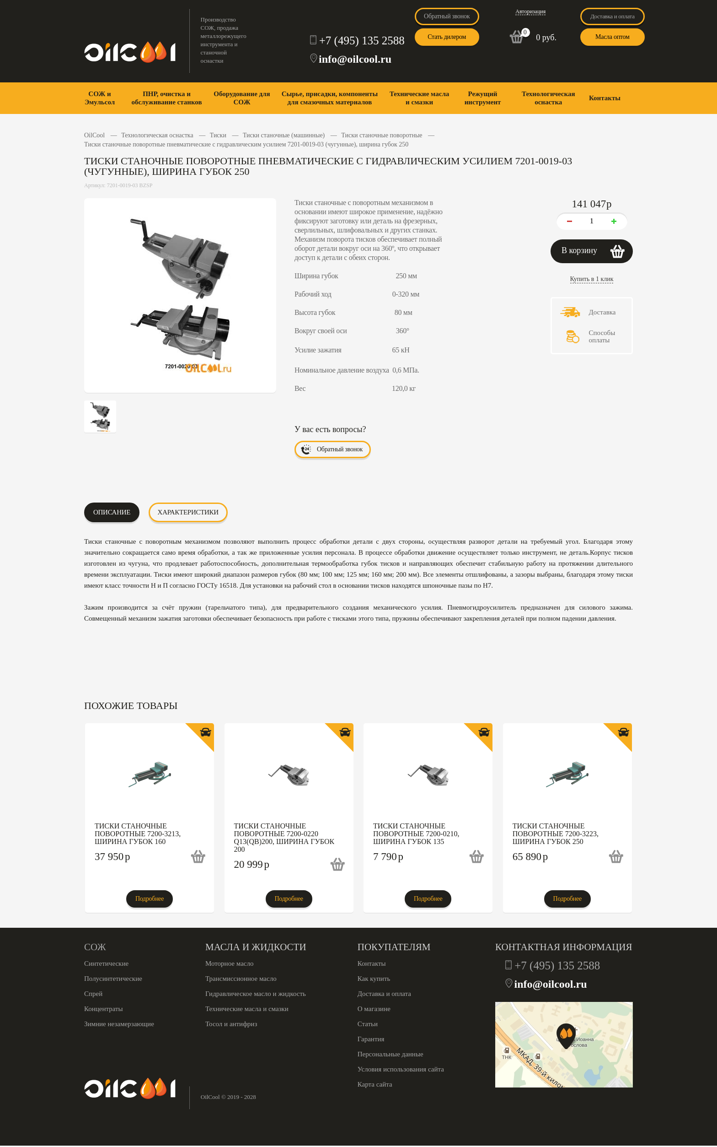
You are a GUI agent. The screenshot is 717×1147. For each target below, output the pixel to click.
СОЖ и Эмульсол (100, 98)
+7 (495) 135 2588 (362, 40)
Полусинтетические (113, 978)
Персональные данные (390, 1054)
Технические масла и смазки (419, 98)
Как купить (374, 978)
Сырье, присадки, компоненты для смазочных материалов (330, 98)
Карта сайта (375, 1084)
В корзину (579, 250)
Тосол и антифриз (231, 1024)
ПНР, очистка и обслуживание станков (166, 98)
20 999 (252, 864)
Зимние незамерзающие (119, 1024)
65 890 (530, 856)
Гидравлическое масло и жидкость (255, 993)
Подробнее (149, 898)
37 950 (112, 856)
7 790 (388, 856)
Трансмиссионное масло (241, 978)
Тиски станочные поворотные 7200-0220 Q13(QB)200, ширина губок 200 (284, 837)
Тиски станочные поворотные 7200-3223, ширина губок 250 (556, 833)
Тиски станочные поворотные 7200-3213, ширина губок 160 (138, 833)
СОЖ (95, 946)
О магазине (374, 1008)
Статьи (368, 1024)
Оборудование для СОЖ (242, 98)
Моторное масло (229, 963)
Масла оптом (612, 36)
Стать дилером (447, 36)
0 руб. (546, 37)
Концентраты (103, 1008)
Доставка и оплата (612, 16)
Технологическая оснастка (548, 98)
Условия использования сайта (401, 1069)
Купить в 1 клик (592, 279)
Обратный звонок (447, 16)
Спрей (93, 993)
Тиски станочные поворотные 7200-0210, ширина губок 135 (416, 833)
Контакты (605, 98)
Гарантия (371, 1039)
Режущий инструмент (483, 98)
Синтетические (106, 963)
